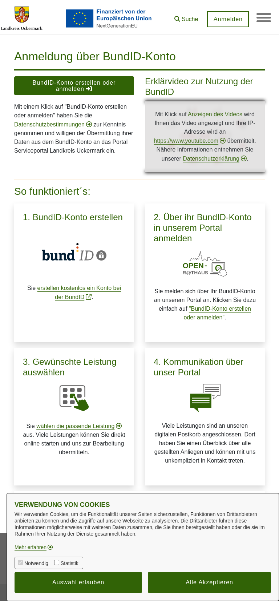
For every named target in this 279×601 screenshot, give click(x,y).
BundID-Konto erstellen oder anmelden (74, 86)
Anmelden (227, 19)
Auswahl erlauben (78, 582)
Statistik (69, 563)
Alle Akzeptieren (209, 582)
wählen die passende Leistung (75, 426)
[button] (186, 16)
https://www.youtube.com (186, 141)
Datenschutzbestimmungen (49, 124)
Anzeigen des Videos (215, 114)
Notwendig (36, 563)
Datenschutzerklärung (211, 159)
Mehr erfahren (30, 547)
